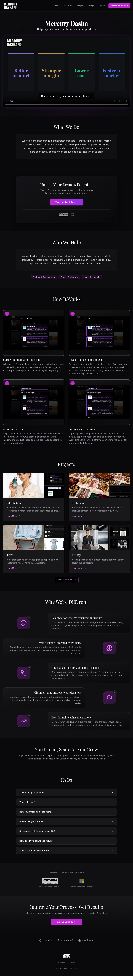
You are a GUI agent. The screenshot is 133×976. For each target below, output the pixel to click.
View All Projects (66, 580)
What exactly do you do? (66, 792)
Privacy (61, 962)
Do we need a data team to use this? (66, 831)
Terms (72, 962)
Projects (81, 6)
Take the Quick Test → (66, 202)
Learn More (13, 516)
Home (57, 6)
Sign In (102, 6)
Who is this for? (66, 802)
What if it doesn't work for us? (66, 850)
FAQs (91, 6)
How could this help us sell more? (66, 811)
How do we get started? (66, 821)
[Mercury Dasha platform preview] (66, 71)
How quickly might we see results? (66, 841)
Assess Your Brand (119, 6)
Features (68, 6)
